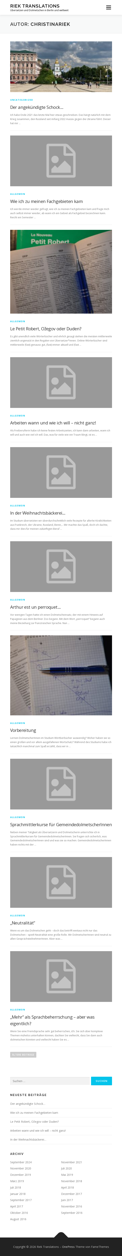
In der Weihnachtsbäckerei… (37, 513)
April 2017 (16, 1206)
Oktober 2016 (19, 1213)
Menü (108, 7)
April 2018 (67, 1187)
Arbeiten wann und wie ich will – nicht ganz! (53, 423)
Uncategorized (21, 99)
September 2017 (21, 1200)
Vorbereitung (23, 730)
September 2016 (71, 1213)
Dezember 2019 (20, 1175)
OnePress (68, 1247)
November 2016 (71, 1206)
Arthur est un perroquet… (35, 607)
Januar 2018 (18, 1194)
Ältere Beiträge (23, 1054)
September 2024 (21, 1162)
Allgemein (17, 193)
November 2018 (71, 1181)
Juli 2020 (66, 1168)
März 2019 (17, 1181)
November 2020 (20, 1168)
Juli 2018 (15, 1187)
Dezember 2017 (71, 1194)
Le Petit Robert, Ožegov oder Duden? (45, 329)
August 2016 (18, 1219)
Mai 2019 (67, 1175)
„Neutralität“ (22, 923)
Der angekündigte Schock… (36, 107)
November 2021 (71, 1162)
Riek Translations (35, 6)
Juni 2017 (67, 1200)
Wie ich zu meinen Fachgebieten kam (46, 201)
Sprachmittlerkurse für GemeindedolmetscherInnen (61, 824)
